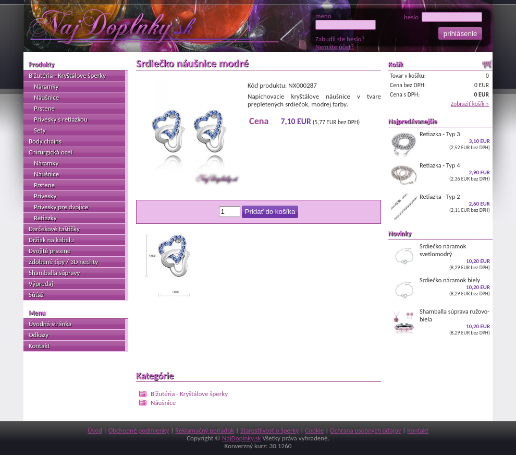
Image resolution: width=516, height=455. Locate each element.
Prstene (44, 108)
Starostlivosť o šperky (269, 430)
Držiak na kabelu (51, 240)
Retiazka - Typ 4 (440, 174)
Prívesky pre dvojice (61, 207)
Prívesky (45, 196)
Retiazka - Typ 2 (440, 206)
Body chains (45, 141)
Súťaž (36, 294)
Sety (40, 130)
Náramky (46, 86)
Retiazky (45, 218)
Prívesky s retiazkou (61, 119)
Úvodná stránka (50, 324)
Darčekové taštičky (54, 229)
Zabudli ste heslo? (339, 39)
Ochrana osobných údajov (365, 430)
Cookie (314, 430)
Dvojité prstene (49, 251)
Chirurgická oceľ (50, 152)
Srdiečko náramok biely (440, 289)
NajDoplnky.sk (241, 438)
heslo (443, 17)
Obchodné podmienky (138, 430)
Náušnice (163, 402)
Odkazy (38, 335)
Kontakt (39, 346)
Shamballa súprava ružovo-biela (440, 321)
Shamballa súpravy (54, 273)
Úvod (95, 430)
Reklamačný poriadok (204, 430)
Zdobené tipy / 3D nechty (63, 262)
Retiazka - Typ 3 (440, 143)
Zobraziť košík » (470, 103)
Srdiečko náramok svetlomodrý (440, 256)
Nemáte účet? (334, 47)
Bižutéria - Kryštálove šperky (189, 394)
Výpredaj (41, 284)
